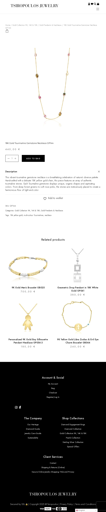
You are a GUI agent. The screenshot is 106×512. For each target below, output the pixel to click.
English (80, 510)
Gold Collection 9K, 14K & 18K (24, 25)
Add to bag (33, 158)
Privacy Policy (66, 504)
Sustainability (33, 437)
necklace (48, 215)
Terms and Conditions (85, 504)
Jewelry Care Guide (33, 433)
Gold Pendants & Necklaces (50, 25)
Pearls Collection (73, 437)
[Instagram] (16, 407)
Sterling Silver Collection (73, 442)
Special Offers (73, 446)
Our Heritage (33, 424)
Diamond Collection (73, 429)
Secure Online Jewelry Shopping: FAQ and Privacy (53, 471)
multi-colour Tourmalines (33, 215)
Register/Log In (53, 397)
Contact (53, 463)
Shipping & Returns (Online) (53, 467)
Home (7, 25)
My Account (53, 383)
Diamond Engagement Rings (73, 424)
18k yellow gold (16, 215)
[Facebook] (20, 407)
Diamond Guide (33, 429)
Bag (53, 388)
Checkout (53, 392)
